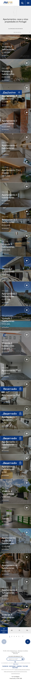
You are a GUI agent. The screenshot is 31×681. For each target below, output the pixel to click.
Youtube (25, 666)
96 (27, 630)
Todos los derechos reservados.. (7, 669)
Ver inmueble (5, 55)
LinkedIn (19, 666)
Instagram (12, 666)
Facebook (5, 666)
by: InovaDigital (15, 676)
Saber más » (15, 664)
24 (4, 630)
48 (11, 630)
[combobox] (22, 32)
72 (19, 630)
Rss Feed (15, 667)
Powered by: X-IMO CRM (15, 678)
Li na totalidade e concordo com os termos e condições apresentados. (15, 663)
